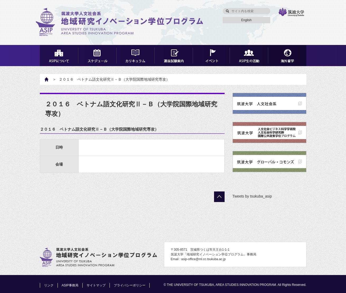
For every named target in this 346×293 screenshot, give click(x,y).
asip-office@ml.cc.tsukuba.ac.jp (203, 259)
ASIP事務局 (70, 285)
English (246, 20)
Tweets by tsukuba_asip (252, 196)
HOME (49, 79)
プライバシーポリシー (129, 285)
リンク (49, 285)
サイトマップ (96, 285)
